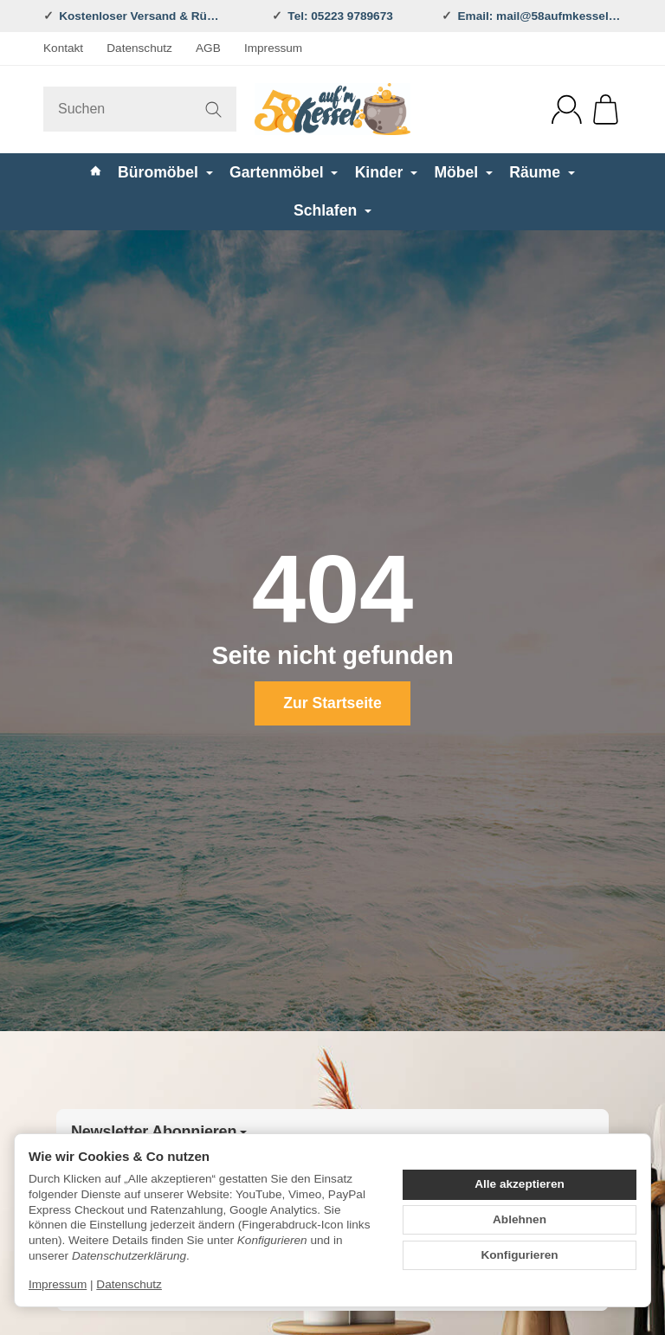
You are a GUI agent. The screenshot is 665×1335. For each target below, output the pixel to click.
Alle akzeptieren (520, 1183)
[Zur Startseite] (332, 109)
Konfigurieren (519, 1254)
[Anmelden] (567, 110)
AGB (208, 48)
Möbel (463, 172)
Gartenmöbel (283, 172)
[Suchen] (139, 109)
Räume (542, 172)
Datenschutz (139, 48)
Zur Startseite (332, 703)
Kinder (386, 172)
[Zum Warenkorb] (606, 110)
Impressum (273, 48)
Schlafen (332, 210)
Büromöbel (165, 172)
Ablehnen (519, 1219)
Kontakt (63, 48)
